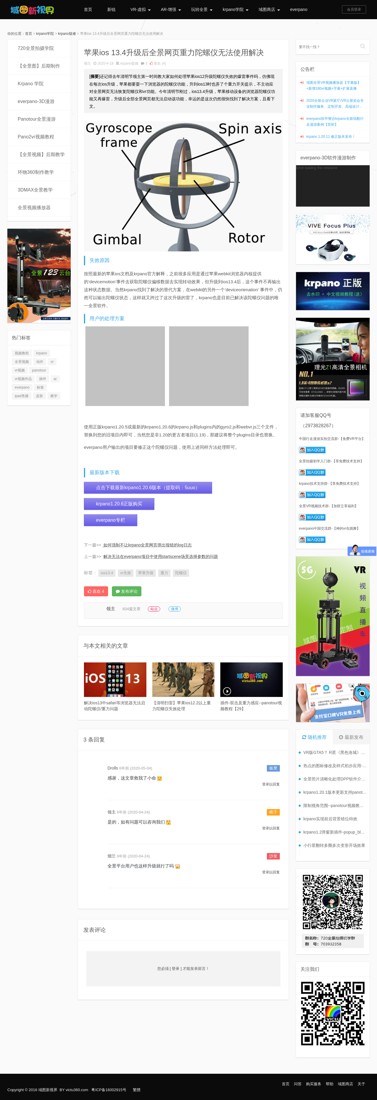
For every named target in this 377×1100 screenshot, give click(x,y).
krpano (41, 353)
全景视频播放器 (34, 207)
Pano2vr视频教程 (36, 136)
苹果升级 (145, 573)
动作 (39, 362)
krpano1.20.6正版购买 (119, 503)
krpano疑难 (67, 34)
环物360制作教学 (36, 172)
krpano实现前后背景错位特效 (330, 818)
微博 (174, 609)
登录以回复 (271, 784)
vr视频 (20, 370)
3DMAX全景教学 (35, 189)
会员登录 (354, 9)
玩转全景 (202, 9)
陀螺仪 (181, 573)
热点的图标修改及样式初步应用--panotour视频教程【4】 (335, 765)
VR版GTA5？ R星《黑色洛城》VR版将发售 (335, 752)
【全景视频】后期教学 (41, 154)
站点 (154, 609)
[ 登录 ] (176, 968)
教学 (53, 396)
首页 (88, 9)
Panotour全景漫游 (37, 119)
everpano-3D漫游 (36, 101)
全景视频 (22, 362)
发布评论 (127, 591)
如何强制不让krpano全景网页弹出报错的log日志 (147, 545)
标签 (40, 387)
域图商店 (269, 9)
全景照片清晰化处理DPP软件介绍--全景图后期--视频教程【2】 (335, 779)
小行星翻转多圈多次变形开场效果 (334, 845)
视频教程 (22, 353)
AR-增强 (171, 9)
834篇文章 (131, 609)
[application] (333, 186)
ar (55, 379)
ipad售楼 (22, 396)
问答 (298, 1084)
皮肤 (39, 396)
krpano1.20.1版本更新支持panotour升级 (335, 792)
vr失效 (125, 573)
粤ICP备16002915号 (108, 1090)
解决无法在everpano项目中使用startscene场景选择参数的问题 (160, 556)
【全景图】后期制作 (39, 65)
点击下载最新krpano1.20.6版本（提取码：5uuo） (148, 487)
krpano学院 (236, 9)
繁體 (136, 1090)
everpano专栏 (110, 520)
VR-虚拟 (140, 9)
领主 (87, 63)
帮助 (329, 1084)
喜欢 (158, 63)
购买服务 (313, 1084)
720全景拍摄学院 (36, 48)
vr (52, 362)
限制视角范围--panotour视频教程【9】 (335, 805)
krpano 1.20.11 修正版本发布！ (330, 137)
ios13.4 (107, 573)
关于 (361, 1084)
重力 (164, 573)
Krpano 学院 (31, 83)
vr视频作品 (23, 379)
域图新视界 (47, 1090)
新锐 (111, 9)
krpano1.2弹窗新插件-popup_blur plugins (335, 832)
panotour (39, 370)
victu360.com (77, 1090)
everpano (298, 9)
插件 (42, 379)
